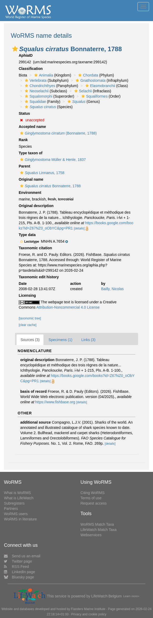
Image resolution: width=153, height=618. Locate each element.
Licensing (27, 295)
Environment (30, 192)
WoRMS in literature (20, 519)
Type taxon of (30, 153)
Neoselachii (35, 91)
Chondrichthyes (39, 86)
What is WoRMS (17, 493)
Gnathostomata (90, 80)
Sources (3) (30, 340)
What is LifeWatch (18, 498)
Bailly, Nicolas (112, 289)
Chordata (87, 75)
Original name (31, 179)
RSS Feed (16, 566)
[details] (79, 228)
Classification (31, 68)
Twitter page (18, 561)
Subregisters (14, 503)
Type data (27, 235)
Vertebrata (35, 80)
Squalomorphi (37, 96)
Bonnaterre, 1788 (50, 186)
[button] (15, 49)
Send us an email (22, 556)
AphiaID (26, 55)
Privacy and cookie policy (88, 614)
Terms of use (91, 498)
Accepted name (32, 126)
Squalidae (34, 101)
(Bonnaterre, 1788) (58, 133)
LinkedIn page (19, 572)
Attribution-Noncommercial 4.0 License (68, 307)
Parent (24, 166)
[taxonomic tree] (30, 318)
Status (24, 113)
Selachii (82, 91)
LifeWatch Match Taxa (99, 530)
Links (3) (88, 340)
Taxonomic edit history (39, 277)
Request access (94, 503)
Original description (36, 206)
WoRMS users (16, 514)
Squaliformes (94, 96)
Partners (11, 508)
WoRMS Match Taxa (97, 524)
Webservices (91, 535)
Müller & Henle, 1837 (52, 159)
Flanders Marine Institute (88, 609)
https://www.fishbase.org (55, 402)
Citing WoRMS (93, 493)
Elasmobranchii (99, 86)
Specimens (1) (60, 340)
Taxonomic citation (35, 248)
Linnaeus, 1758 (41, 173)
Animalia (43, 75)
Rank (23, 140)
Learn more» (131, 596)
